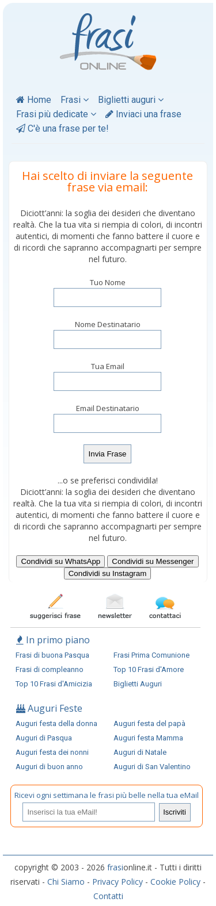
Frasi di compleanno (50, 669)
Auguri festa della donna (56, 723)
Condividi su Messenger (153, 561)
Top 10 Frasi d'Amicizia (54, 684)
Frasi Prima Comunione (151, 655)
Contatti (108, 895)
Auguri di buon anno (49, 766)
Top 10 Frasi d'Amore (148, 669)
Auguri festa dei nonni (52, 752)
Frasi (74, 99)
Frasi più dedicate (56, 114)
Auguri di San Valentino (152, 766)
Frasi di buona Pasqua (52, 655)
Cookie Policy (175, 881)
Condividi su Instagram (108, 573)
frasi (115, 867)
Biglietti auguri (131, 99)
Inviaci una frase (143, 114)
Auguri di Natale (139, 752)
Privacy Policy (117, 881)
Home (33, 99)
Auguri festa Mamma (148, 738)
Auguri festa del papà (149, 723)
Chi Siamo (66, 881)
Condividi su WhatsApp (60, 561)
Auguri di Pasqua (44, 738)
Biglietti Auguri (137, 684)
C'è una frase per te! (62, 128)
